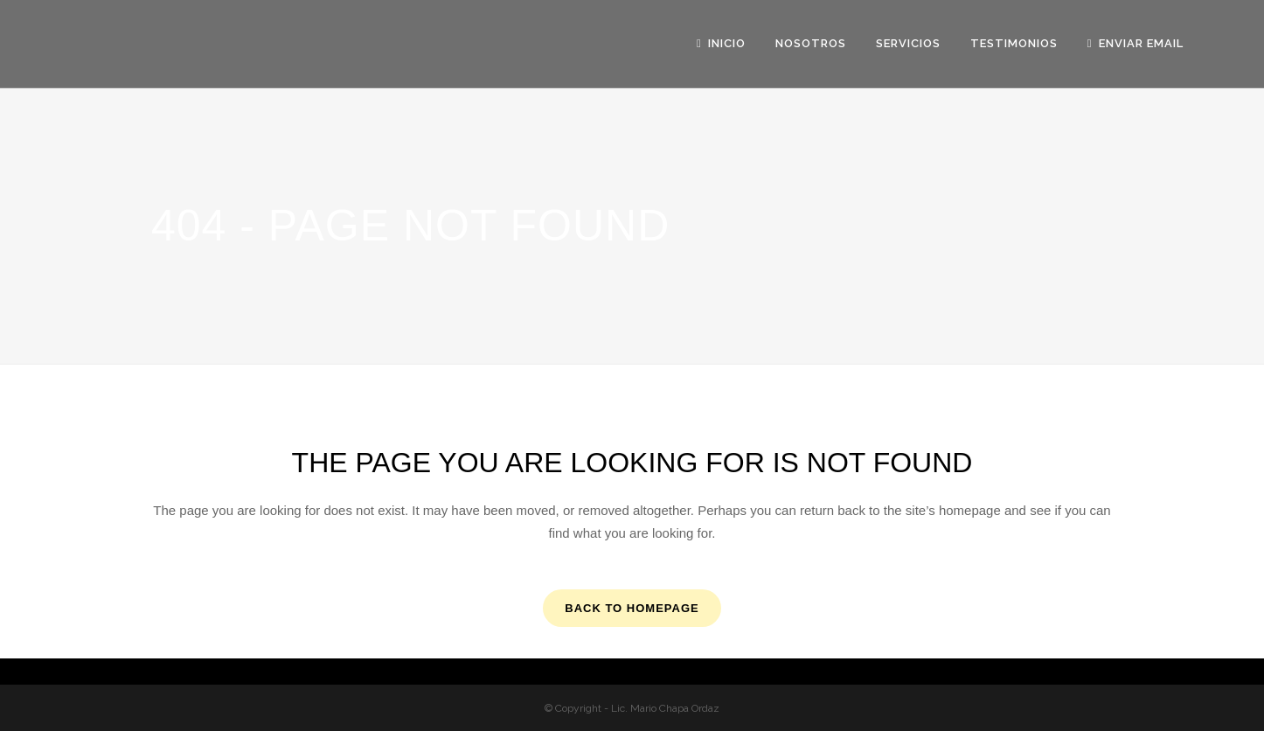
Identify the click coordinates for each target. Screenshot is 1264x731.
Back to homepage (631, 608)
